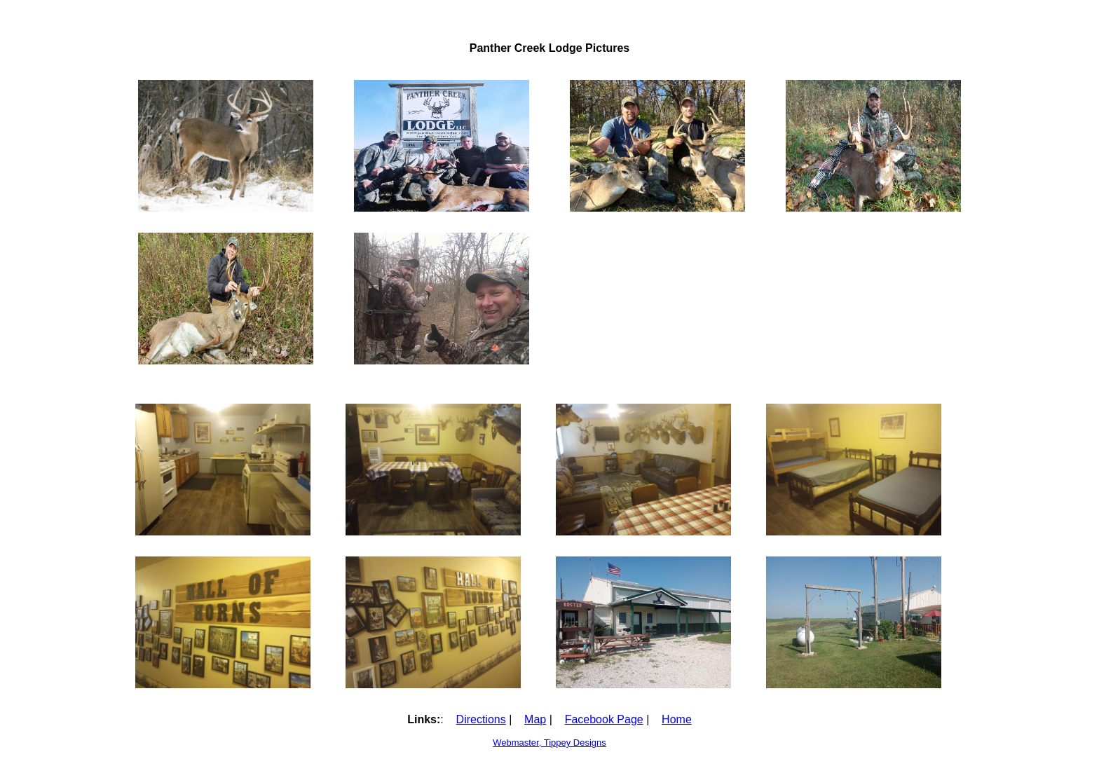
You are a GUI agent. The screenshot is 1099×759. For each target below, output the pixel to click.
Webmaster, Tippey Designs (549, 742)
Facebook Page (604, 719)
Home (677, 719)
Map (535, 719)
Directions (481, 719)
